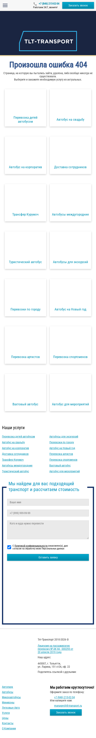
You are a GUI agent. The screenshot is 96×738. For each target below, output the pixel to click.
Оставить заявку (48, 557)
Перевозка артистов (61, 454)
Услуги (6, 712)
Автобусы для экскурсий (63, 436)
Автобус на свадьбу (13, 442)
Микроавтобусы (11, 697)
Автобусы (7, 692)
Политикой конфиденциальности (31, 545)
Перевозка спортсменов (63, 459)
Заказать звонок (78, 5)
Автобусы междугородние (17, 465)
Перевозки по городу (61, 442)
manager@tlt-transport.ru (68, 705)
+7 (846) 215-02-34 (48, 3)
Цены (5, 718)
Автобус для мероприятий (64, 471)
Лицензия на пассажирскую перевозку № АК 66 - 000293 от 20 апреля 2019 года (55, 649)
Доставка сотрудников (15, 454)
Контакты (7, 723)
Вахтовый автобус (60, 465)
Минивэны (8, 702)
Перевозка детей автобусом (18, 436)
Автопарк (7, 686)
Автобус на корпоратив (15, 448)
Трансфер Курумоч (13, 459)
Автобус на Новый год (62, 448)
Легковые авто (11, 707)
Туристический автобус (15, 471)
